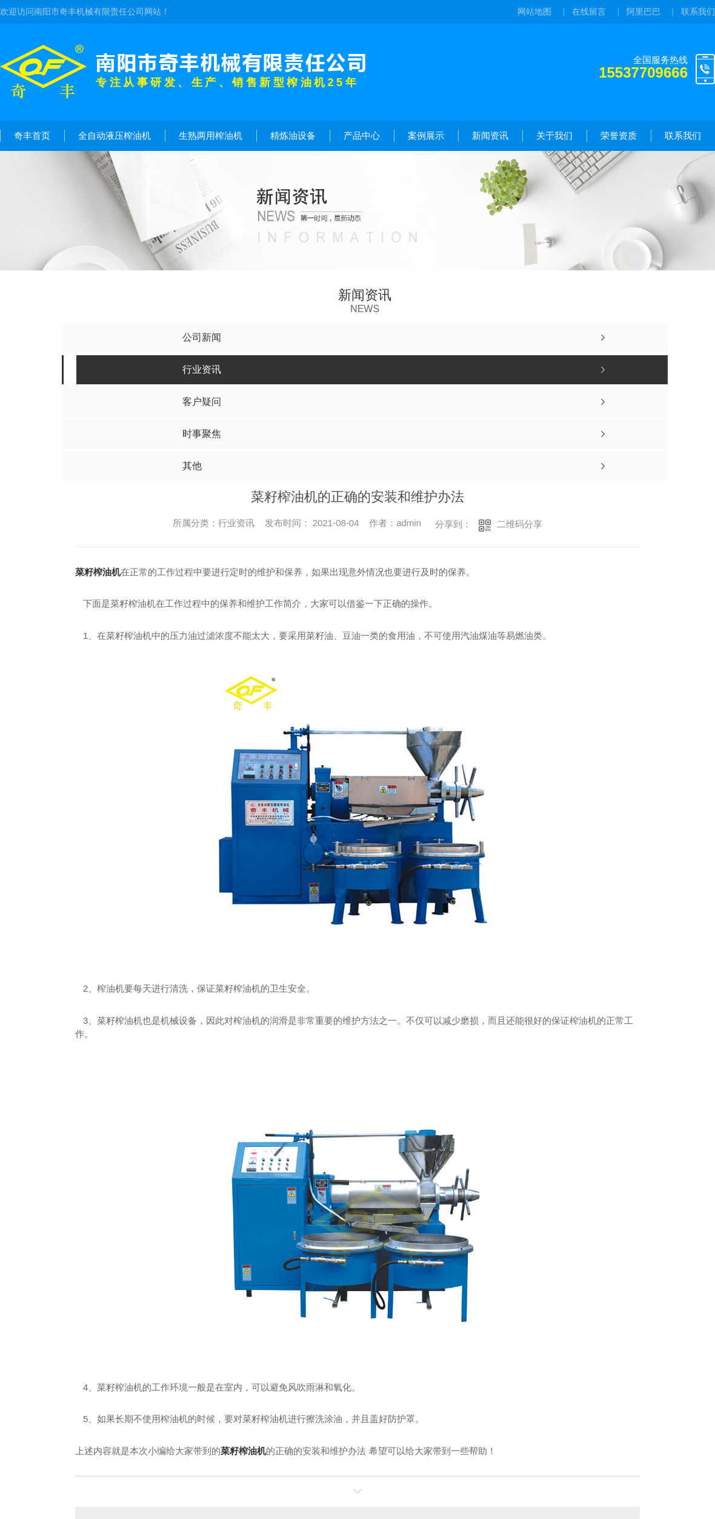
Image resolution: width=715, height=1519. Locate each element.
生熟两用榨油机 (210, 135)
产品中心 (362, 135)
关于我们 (554, 135)
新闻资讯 (490, 135)
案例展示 (426, 135)
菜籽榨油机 (98, 572)
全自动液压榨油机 (114, 135)
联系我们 (698, 11)
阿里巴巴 (643, 11)
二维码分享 (519, 524)
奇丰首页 (32, 135)
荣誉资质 (618, 135)
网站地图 (534, 11)
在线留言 (589, 11)
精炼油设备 (293, 135)
